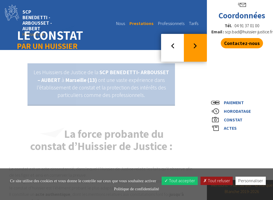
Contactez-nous (242, 43)
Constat (227, 120)
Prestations (141, 26)
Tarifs (193, 23)
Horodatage (232, 111)
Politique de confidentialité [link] (136, 189)
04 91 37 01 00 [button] (246, 26)
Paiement (228, 101)
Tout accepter (179, 181)
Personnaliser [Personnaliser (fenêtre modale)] (250, 181)
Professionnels (171, 26)
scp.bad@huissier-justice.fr (249, 32)
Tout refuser (216, 181)
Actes (225, 130)
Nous (120, 26)
